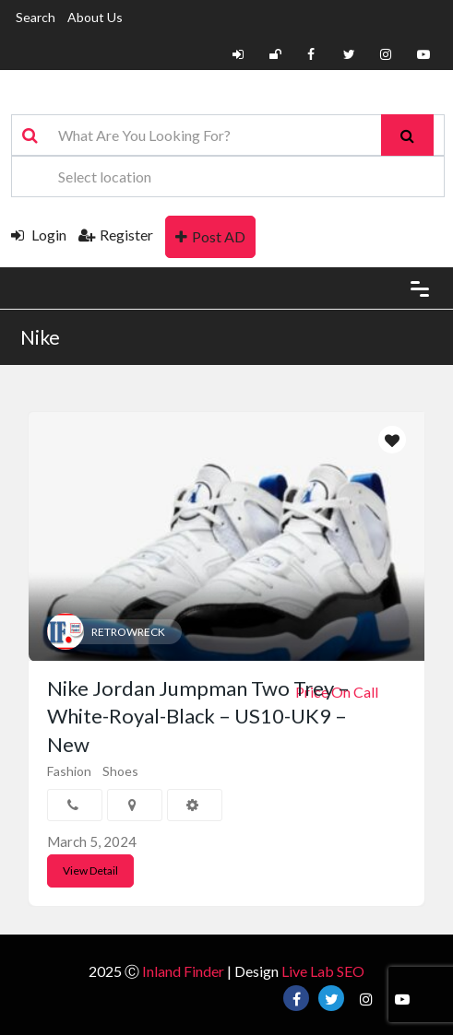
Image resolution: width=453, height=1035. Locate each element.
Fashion (69, 771)
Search (35, 17)
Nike (40, 336)
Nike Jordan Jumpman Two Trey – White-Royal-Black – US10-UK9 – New (198, 717)
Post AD (210, 236)
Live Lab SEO (322, 971)
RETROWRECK (128, 632)
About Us (95, 17)
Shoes (120, 771)
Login (38, 234)
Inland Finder (183, 971)
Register (115, 234)
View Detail (90, 870)
